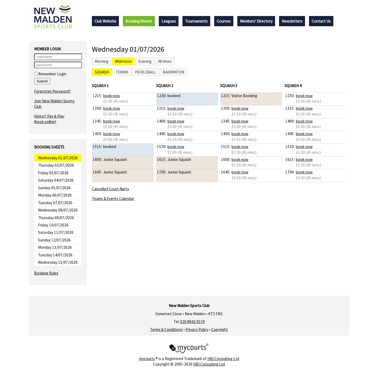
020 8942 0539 (192, 321)
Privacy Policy (197, 329)
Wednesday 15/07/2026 (58, 262)
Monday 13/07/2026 (55, 247)
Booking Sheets (138, 21)
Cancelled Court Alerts (110, 188)
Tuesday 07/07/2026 (55, 202)
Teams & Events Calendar (113, 198)
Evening (144, 61)
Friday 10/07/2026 (53, 225)
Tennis (122, 72)
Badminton (173, 72)
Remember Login (50, 73)
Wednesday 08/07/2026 (58, 210)
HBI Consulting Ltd (223, 358)
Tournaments (196, 21)
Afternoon (123, 61)
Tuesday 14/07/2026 (55, 254)
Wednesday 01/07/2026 (58, 157)
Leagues (168, 21)
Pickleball (145, 72)
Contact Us (321, 21)
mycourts (147, 358)
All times (165, 61)
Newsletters (292, 21)
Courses (224, 21)
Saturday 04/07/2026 (56, 180)
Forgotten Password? (52, 91)
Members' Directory (256, 21)
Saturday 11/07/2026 (56, 232)
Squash (102, 72)
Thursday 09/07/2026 (56, 217)
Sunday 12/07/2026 (54, 239)
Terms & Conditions (166, 329)
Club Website (105, 21)
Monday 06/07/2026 (55, 195)
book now (111, 95)
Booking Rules (46, 273)
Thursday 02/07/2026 (56, 165)
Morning (101, 61)
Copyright (219, 329)
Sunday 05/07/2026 (54, 187)
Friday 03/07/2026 (53, 172)
